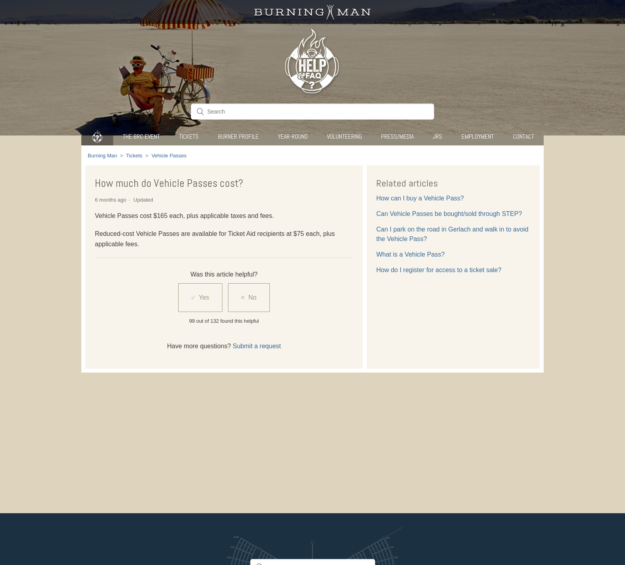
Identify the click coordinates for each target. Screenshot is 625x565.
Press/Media (397, 136)
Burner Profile (238, 136)
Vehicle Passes (169, 156)
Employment (478, 136)
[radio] (200, 297)
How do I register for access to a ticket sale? (438, 270)
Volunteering (344, 136)
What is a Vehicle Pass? (410, 254)
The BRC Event (141, 136)
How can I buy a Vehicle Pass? (420, 198)
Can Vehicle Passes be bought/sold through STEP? (449, 213)
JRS (437, 136)
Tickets (189, 136)
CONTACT (523, 136)
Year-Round (293, 136)
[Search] (312, 112)
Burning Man (102, 156)
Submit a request (257, 346)
